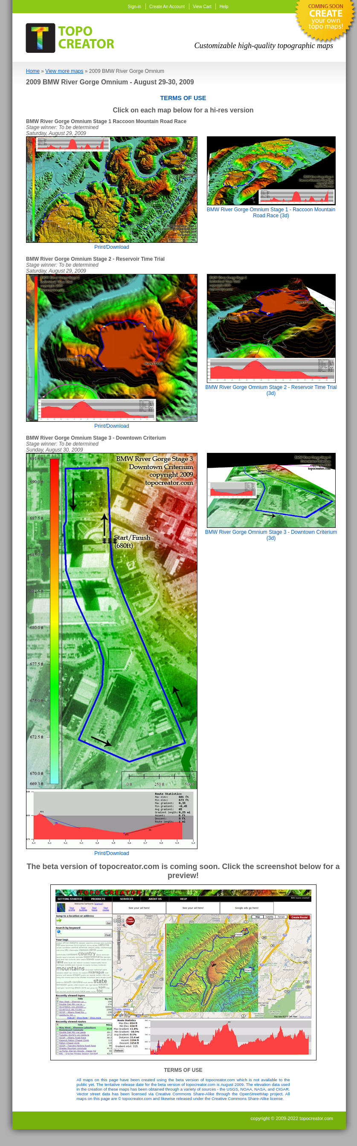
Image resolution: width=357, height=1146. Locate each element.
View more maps (64, 71)
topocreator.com (316, 1118)
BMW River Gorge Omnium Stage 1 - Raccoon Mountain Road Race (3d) (271, 210)
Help (224, 6)
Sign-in (134, 6)
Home (33, 71)
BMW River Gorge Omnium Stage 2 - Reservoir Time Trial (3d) (271, 387)
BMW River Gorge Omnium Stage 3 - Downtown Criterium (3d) (271, 532)
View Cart (202, 6)
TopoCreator (72, 36)
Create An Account (167, 6)
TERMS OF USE (183, 98)
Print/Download (111, 244)
